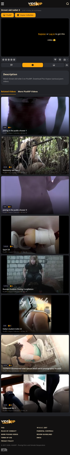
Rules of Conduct (8, 431)
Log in (52, 34)
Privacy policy (7, 441)
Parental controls (45, 431)
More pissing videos (9, 434)
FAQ (2, 428)
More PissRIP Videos (28, 91)
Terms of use (6, 438)
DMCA (39, 438)
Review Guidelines (44, 434)
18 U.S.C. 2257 (42, 428)
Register (42, 34)
